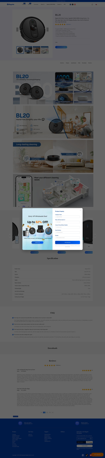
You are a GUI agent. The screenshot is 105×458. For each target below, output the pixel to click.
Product (56, 235)
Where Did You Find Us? (60, 219)
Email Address (58, 230)
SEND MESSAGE (67, 242)
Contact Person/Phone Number (61, 225)
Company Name (58, 214)
